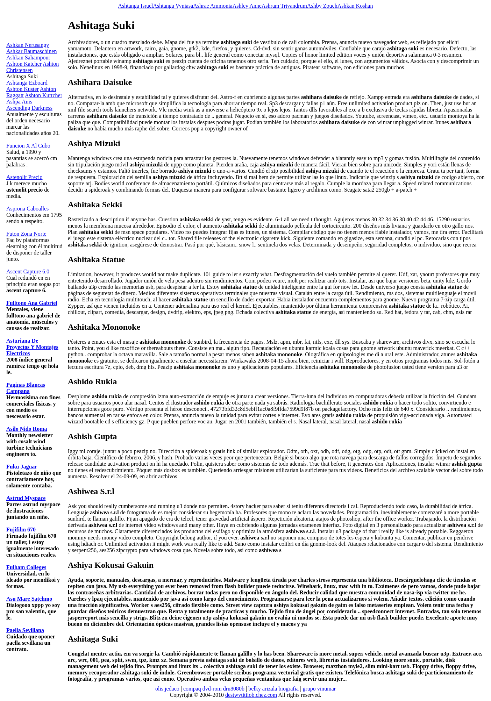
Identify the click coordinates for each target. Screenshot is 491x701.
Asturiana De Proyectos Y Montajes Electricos (32, 347)
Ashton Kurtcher (43, 95)
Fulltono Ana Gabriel (31, 303)
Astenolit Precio (24, 177)
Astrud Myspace (25, 498)
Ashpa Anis (19, 102)
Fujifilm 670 (21, 529)
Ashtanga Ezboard (27, 83)
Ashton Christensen (32, 67)
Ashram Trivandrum (284, 6)
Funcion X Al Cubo (28, 146)
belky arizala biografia (273, 689)
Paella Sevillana (25, 630)
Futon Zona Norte (26, 234)
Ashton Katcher (24, 64)
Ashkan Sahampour (28, 57)
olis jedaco (167, 689)
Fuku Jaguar (21, 467)
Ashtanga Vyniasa (173, 6)
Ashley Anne (247, 6)
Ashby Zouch (322, 6)
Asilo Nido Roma (26, 429)
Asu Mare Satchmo (29, 599)
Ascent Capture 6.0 (27, 271)
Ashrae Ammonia (212, 6)
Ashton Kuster (22, 89)
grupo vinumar (319, 689)
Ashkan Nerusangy (27, 45)
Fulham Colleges (26, 567)
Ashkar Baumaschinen (31, 51)
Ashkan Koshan (355, 6)
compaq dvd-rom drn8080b (213, 689)
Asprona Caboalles (27, 209)
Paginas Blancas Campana (25, 388)
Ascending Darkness (29, 108)
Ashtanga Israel (135, 6)
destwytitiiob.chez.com (251, 695)
